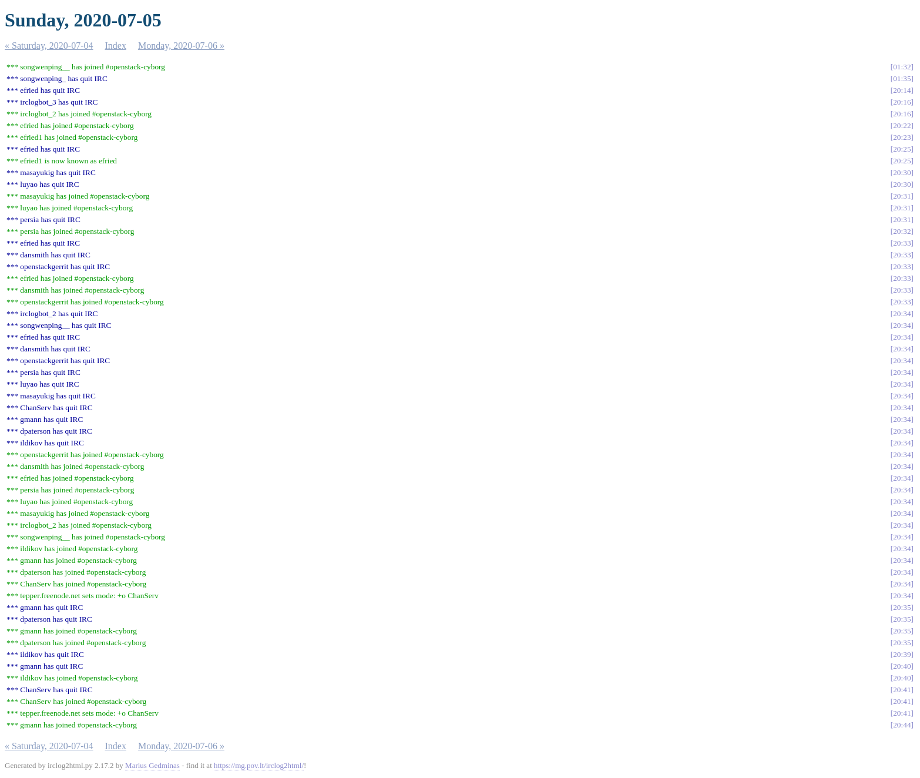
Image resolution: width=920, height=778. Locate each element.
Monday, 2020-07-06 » (181, 46)
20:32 (902, 231)
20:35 (902, 607)
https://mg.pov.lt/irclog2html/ (259, 765)
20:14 (902, 90)
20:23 (902, 137)
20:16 (902, 102)
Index (115, 46)
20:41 (902, 689)
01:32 (902, 66)
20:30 (902, 172)
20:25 (902, 149)
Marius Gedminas (152, 765)
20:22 (902, 125)
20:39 (902, 654)
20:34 (902, 313)
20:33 (902, 243)
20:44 (902, 724)
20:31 (902, 196)
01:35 (902, 78)
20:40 (902, 666)
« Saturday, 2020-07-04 (49, 46)
